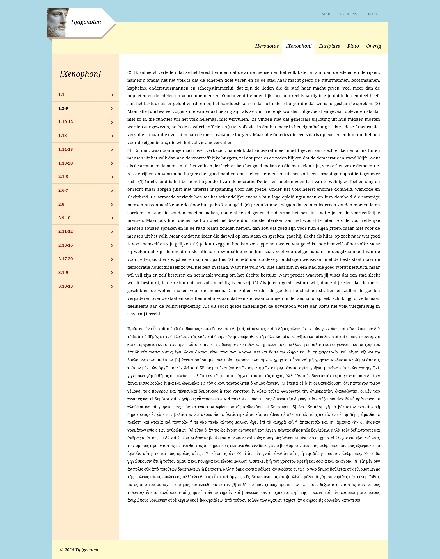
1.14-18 (65, 149)
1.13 (62, 135)
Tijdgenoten (85, 22)
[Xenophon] (80, 74)
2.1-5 (63, 176)
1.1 (61, 94)
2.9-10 (64, 217)
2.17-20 (65, 258)
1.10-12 (65, 121)
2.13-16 (65, 245)
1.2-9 (63, 108)
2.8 (61, 204)
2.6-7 (63, 190)
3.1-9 (63, 272)
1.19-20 (65, 163)
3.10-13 (65, 286)
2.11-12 (65, 231)
